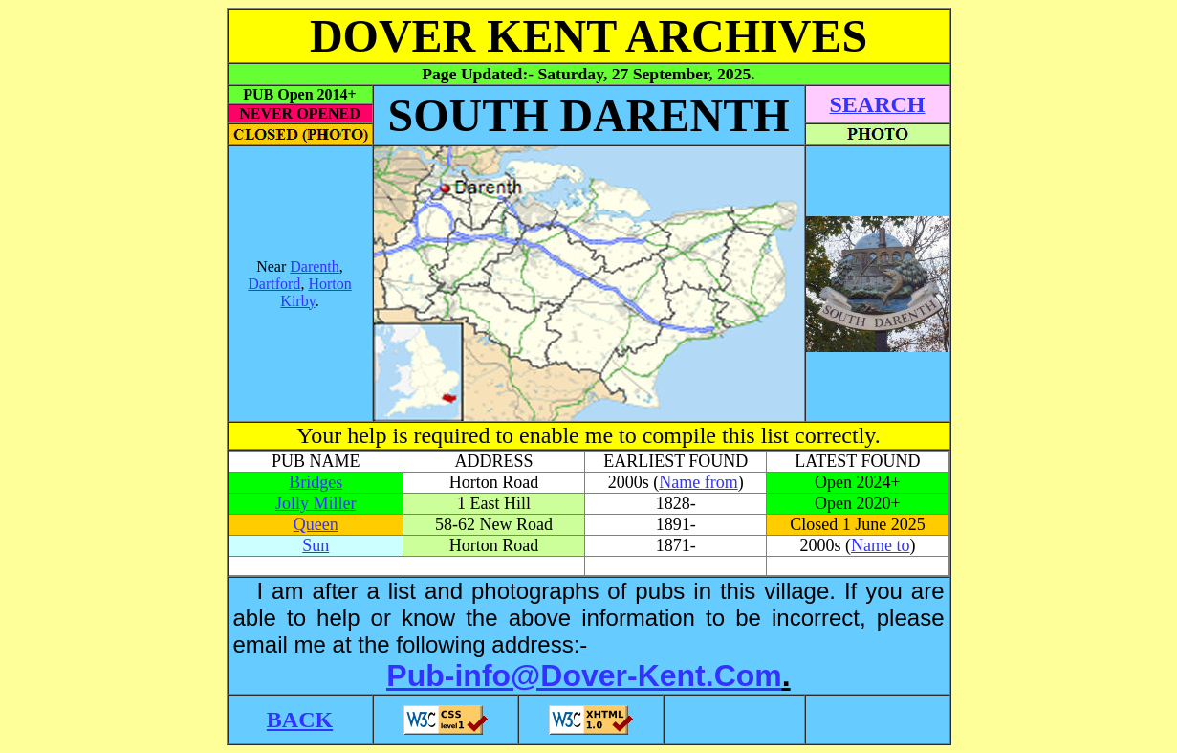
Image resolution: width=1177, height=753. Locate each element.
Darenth (314, 266)
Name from (698, 482)
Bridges (315, 482)
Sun (315, 545)
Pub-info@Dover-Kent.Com (583, 675)
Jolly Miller (316, 503)
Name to (880, 545)
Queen (316, 524)
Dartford (274, 284)
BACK (300, 719)
